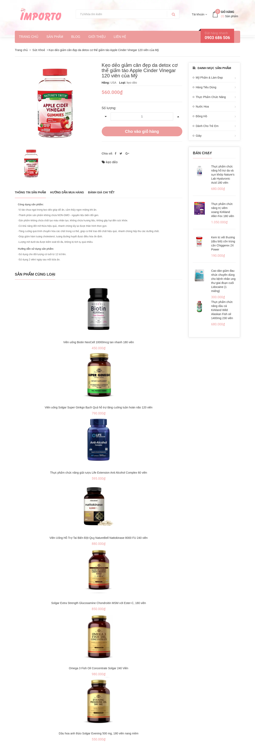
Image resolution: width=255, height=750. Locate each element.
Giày (199, 135)
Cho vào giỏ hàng (142, 131)
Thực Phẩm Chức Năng (211, 97)
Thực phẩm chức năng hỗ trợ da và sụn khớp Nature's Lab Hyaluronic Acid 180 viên (222, 174)
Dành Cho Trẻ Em (207, 126)
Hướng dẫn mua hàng (67, 192)
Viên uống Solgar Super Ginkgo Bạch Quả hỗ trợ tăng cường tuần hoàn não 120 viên (98, 407)
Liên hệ (120, 36)
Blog (75, 36)
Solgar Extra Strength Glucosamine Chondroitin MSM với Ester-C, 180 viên (98, 603)
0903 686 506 (217, 37)
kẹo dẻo (112, 162)
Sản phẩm (54, 36)
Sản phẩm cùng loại (35, 274)
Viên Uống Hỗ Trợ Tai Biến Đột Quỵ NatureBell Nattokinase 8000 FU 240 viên (99, 537)
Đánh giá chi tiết (101, 192)
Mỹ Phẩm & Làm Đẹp (209, 77)
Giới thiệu (97, 36)
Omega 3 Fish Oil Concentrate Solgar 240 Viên (98, 668)
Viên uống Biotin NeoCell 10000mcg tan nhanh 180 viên (98, 342)
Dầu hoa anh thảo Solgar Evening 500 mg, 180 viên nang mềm (98, 733)
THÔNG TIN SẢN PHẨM (30, 192)
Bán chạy (202, 153)
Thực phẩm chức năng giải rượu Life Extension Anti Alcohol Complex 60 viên (98, 472)
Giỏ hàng (227, 12)
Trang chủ (28, 36)
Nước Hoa (202, 106)
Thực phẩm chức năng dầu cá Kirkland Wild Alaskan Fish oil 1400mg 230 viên (222, 310)
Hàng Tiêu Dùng (206, 87)
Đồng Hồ (201, 116)
